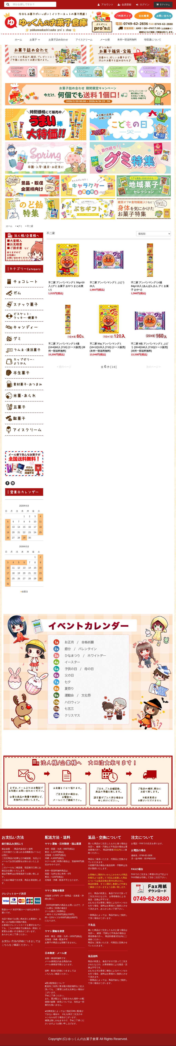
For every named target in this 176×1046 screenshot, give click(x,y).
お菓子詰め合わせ (58, 39)
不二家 (30, 226)
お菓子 (35, 39)
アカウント (107, 4)
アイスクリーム (84, 39)
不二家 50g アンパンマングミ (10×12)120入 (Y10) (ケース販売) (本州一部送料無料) (107, 347)
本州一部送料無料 (127, 39)
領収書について (152, 39)
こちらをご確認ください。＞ (17, 944)
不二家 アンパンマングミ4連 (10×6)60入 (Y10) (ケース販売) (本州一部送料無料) (66, 347)
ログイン (144, 4)
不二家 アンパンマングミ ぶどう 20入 (107, 284)
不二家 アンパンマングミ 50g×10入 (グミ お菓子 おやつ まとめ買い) (66, 286)
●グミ (19, 226)
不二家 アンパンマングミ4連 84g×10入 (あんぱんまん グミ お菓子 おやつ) (150, 286)
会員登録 (126, 4)
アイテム (162, 4)
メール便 (105, 39)
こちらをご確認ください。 (57, 974)
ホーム (18, 39)
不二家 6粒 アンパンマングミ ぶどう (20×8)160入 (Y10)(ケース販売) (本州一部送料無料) (149, 347)
